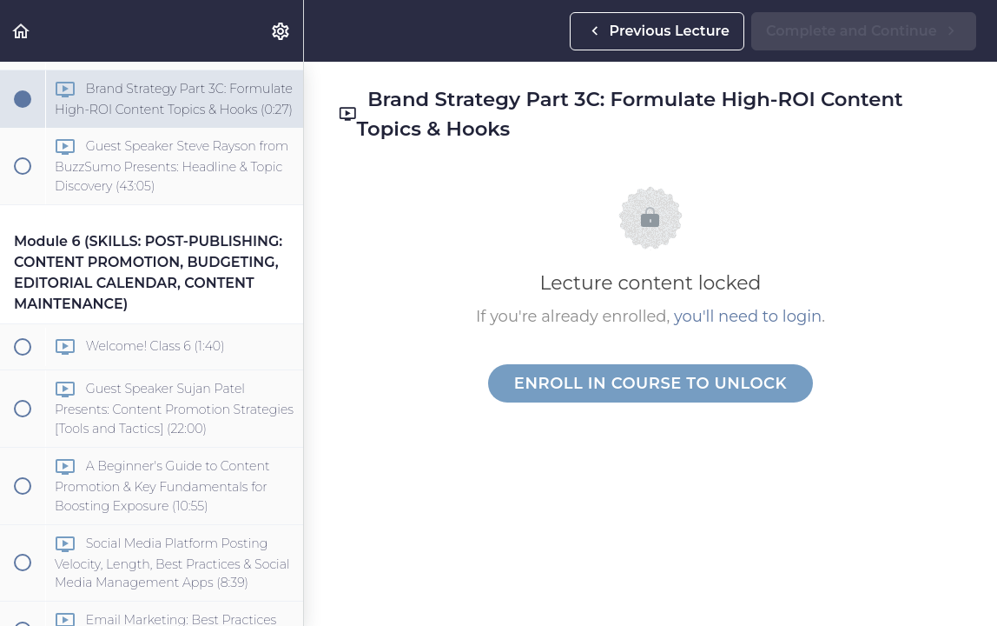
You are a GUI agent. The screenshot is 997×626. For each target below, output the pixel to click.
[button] (21, 31)
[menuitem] (281, 31)
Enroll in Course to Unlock (650, 383)
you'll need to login (748, 316)
